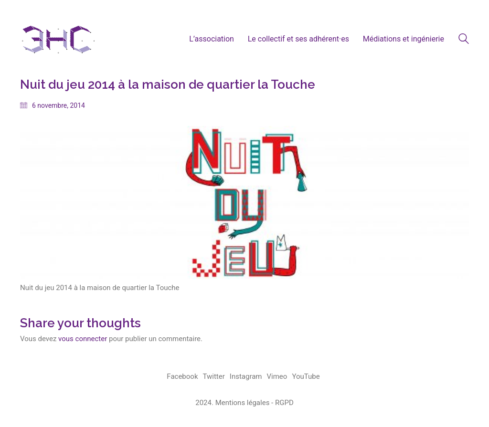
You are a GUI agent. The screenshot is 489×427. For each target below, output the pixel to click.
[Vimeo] (277, 377)
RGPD (284, 402)
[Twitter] (214, 377)
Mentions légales (242, 402)
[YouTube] (305, 377)
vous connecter (82, 338)
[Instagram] (246, 377)
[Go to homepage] (58, 39)
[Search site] (463, 40)
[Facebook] (182, 377)
